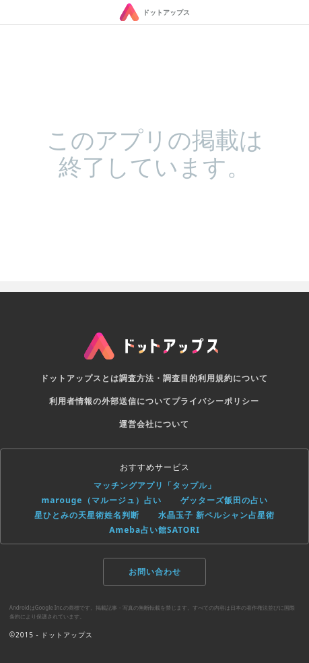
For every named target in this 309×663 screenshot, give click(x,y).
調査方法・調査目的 (158, 378)
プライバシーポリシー (215, 401)
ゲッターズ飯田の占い (224, 500)
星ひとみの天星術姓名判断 (86, 515)
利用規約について (233, 378)
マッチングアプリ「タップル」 (155, 485)
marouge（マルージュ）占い (101, 500)
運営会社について (154, 424)
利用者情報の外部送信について (110, 401)
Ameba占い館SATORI (154, 530)
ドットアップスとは (79, 378)
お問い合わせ (155, 571)
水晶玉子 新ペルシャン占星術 (216, 515)
